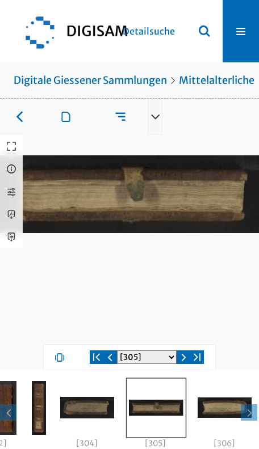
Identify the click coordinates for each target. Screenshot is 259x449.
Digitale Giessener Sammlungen (90, 80)
